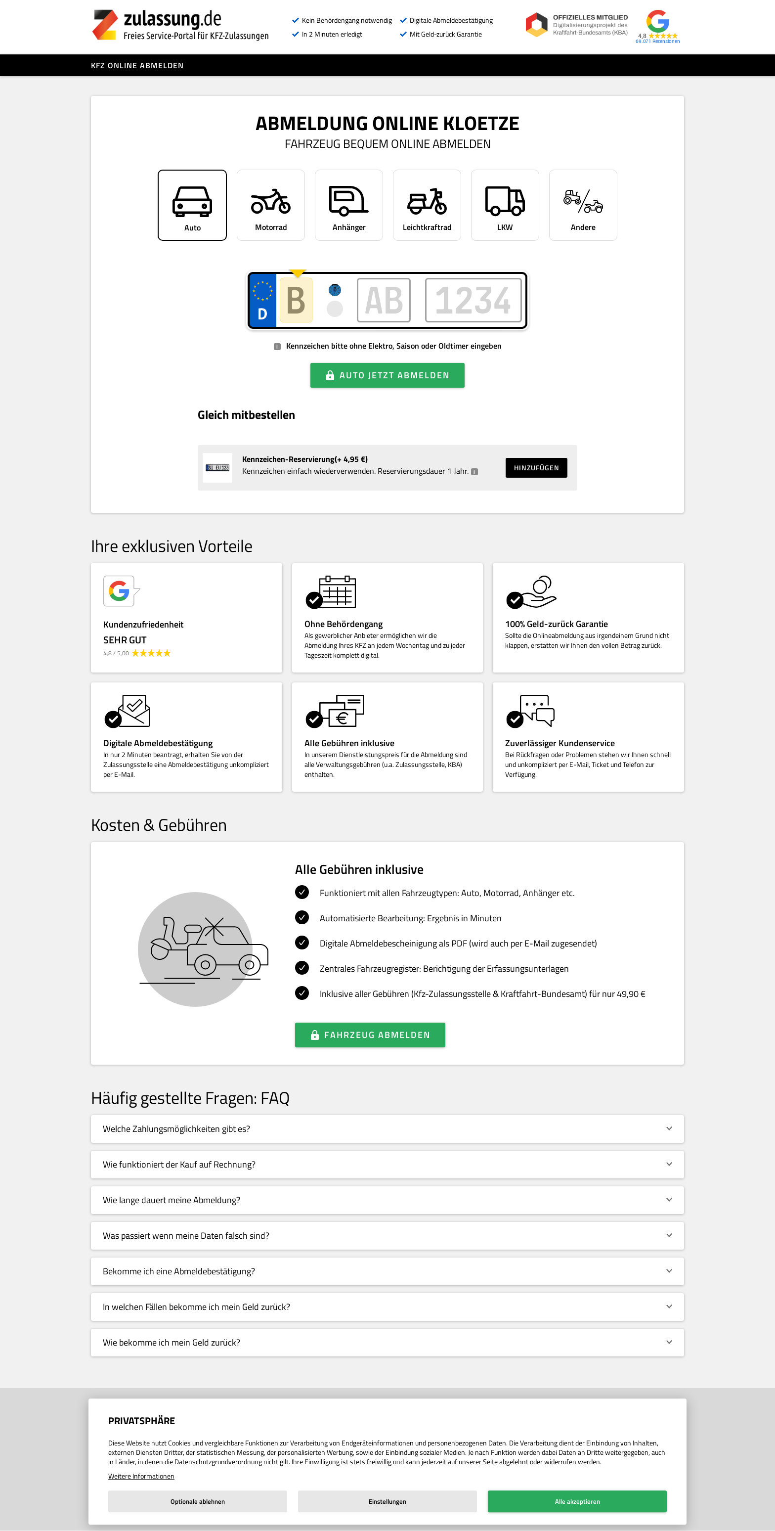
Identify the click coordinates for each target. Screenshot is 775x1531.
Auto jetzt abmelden (395, 375)
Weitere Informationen (141, 1476)
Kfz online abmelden (137, 65)
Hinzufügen (537, 467)
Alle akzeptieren (577, 1501)
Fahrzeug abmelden (377, 1034)
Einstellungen (387, 1501)
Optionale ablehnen (198, 1501)
